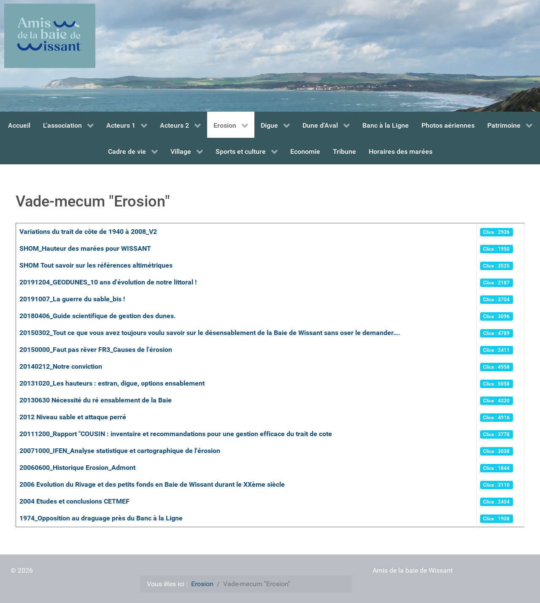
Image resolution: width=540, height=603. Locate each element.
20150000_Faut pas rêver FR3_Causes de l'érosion (95, 350)
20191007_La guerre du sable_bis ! (72, 299)
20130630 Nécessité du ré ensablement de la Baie (95, 400)
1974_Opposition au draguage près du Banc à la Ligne (101, 518)
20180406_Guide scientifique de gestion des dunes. (97, 316)
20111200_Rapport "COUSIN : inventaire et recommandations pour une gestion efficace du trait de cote (175, 434)
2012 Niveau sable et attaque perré (72, 417)
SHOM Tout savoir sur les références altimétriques (96, 265)
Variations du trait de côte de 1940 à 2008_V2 (88, 232)
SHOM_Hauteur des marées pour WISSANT (85, 248)
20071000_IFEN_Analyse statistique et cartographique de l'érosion (119, 451)
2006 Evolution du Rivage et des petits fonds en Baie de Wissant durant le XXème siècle (152, 484)
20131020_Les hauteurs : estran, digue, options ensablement (112, 383)
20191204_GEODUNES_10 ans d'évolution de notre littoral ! (108, 282)
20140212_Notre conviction (60, 366)
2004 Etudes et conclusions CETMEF (74, 501)
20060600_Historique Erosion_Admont (77, 468)
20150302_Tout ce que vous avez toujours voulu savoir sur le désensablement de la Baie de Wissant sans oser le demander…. (209, 333)
